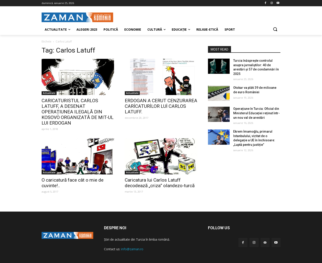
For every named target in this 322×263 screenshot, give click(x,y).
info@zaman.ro (132, 249)
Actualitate (49, 93)
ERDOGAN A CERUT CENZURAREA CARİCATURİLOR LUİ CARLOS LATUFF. (161, 106)
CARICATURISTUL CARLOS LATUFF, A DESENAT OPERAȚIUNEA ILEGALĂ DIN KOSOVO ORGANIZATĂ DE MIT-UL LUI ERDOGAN (78, 112)
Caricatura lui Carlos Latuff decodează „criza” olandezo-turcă (160, 182)
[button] (275, 29)
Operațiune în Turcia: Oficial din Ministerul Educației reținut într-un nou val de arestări (256, 113)
